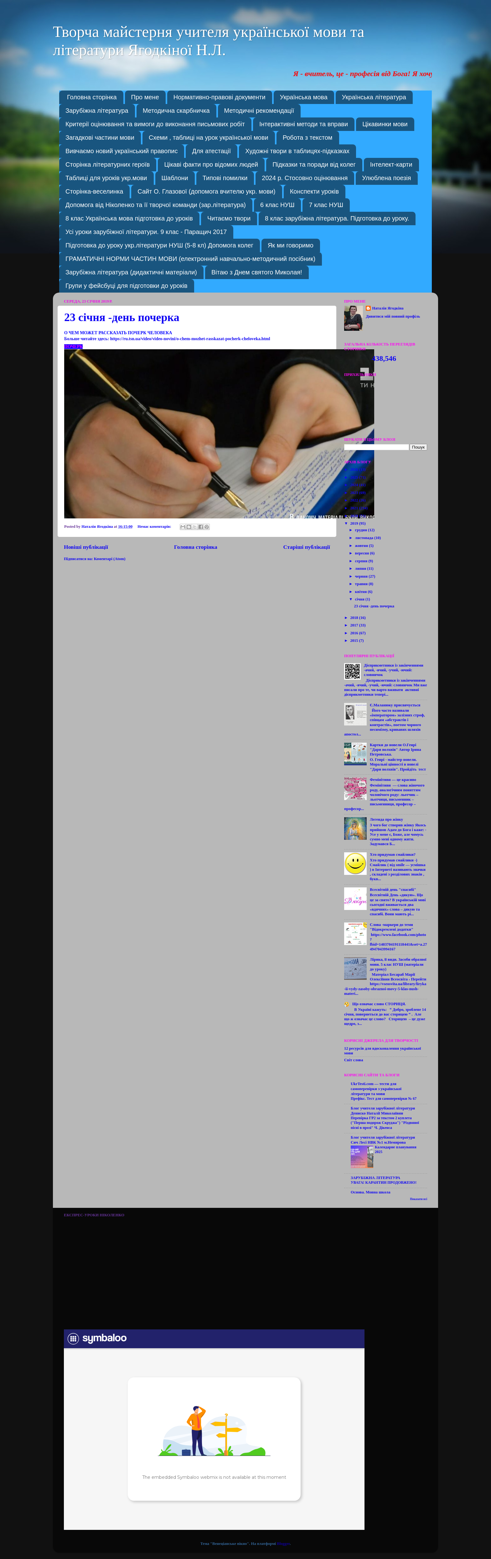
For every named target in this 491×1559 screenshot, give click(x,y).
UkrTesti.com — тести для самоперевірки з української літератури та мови (376, 1089)
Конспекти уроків (314, 191)
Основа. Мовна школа (370, 1192)
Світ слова (353, 1060)
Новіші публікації (86, 547)
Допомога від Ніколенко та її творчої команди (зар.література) (155, 204)
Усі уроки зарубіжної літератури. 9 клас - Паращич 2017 (146, 231)
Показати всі (418, 1199)
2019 (354, 523)
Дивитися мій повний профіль (393, 316)
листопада (365, 538)
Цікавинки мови (385, 124)
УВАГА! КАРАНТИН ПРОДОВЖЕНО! (383, 1182)
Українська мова (304, 97)
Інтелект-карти (391, 164)
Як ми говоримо (290, 245)
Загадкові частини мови (99, 137)
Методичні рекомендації (259, 110)
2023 (354, 493)
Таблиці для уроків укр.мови (106, 177)
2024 (354, 485)
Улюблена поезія (386, 177)
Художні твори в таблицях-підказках (297, 151)
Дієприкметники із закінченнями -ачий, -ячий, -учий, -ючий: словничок (393, 670)
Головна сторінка (92, 97)
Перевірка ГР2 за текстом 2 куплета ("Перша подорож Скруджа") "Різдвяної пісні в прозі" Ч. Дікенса (385, 1123)
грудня (361, 530)
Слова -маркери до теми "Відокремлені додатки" (391, 927)
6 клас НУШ (277, 204)
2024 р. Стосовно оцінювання (305, 177)
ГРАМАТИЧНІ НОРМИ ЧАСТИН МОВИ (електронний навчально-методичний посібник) (190, 258)
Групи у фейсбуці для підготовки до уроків (126, 285)
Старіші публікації (306, 547)
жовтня (362, 545)
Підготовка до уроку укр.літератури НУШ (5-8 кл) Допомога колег (159, 245)
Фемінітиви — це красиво (393, 779)
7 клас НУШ (326, 204)
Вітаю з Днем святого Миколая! (256, 272)
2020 (354, 516)
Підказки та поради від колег (313, 164)
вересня (362, 553)
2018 (354, 618)
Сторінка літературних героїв (107, 164)
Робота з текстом (308, 137)
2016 (354, 633)
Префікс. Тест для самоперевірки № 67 (383, 1098)
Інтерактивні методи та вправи (303, 124)
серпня (362, 561)
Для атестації (211, 151)
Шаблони (175, 177)
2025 (354, 477)
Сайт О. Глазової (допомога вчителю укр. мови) (206, 191)
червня (362, 576)
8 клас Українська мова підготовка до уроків (129, 218)
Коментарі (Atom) (110, 559)
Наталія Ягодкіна (387, 308)
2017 (354, 625)
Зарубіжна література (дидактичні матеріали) (131, 272)
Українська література (374, 97)
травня (362, 584)
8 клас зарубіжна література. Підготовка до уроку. (337, 218)
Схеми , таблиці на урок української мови (208, 137)
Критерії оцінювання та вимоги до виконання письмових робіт (155, 124)
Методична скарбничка (176, 110)
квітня (361, 592)
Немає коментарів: (154, 526)
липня (361, 568)
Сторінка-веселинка (94, 191)
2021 (354, 508)
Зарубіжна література (96, 110)
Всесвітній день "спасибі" (393, 889)
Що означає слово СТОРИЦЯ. (379, 1004)
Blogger (283, 1543)
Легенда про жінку (386, 819)
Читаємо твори (229, 218)
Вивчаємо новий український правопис (121, 151)
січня (360, 599)
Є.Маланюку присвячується (395, 705)
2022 (354, 500)
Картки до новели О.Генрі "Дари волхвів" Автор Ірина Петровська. (395, 749)
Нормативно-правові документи (219, 97)
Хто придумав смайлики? (393, 854)
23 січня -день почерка (121, 317)
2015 (354, 640)
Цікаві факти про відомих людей (211, 164)
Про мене (145, 97)
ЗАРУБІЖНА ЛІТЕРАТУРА (375, 1178)
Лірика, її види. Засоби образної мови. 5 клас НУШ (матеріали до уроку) (398, 964)
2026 (354, 469)
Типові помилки (225, 177)
